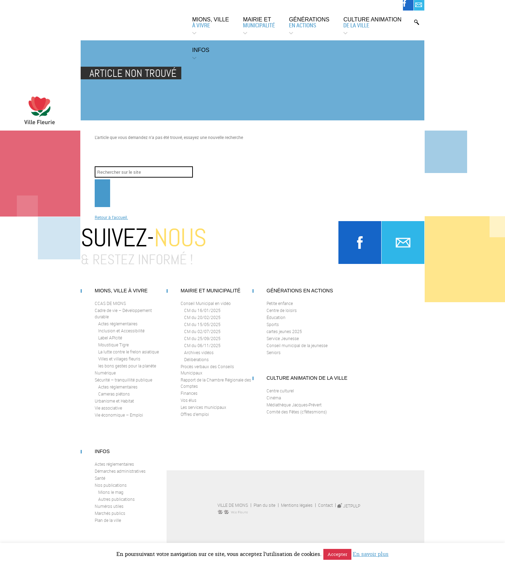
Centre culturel (280, 396)
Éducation (276, 323)
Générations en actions (300, 296)
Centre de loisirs (282, 316)
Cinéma (274, 403)
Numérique (105, 378)
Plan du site (264, 510)
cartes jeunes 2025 (284, 337)
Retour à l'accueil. (111, 223)
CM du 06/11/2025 (202, 351)
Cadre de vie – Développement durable (123, 319)
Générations (309, 22)
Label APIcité (110, 343)
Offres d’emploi (195, 420)
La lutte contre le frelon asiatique (128, 357)
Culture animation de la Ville (307, 383)
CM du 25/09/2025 (202, 344)
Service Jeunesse (283, 344)
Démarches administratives (120, 476)
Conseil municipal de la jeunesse (297, 351)
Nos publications (111, 490)
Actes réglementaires (117, 329)
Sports (273, 330)
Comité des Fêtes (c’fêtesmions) (297, 417)
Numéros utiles (109, 512)
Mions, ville (210, 22)
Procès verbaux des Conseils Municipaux (207, 375)
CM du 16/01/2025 (202, 316)
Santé (100, 483)
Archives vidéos (199, 358)
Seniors (274, 358)
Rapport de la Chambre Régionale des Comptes (216, 388)
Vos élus (188, 406)
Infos (200, 50)
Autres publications (116, 504)
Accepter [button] (337, 554)
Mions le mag (110, 497)
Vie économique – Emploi (119, 420)
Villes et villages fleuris (119, 364)
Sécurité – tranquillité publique (123, 385)
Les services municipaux (203, 413)
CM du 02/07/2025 (202, 337)
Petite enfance (280, 309)
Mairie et (259, 22)
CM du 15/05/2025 (202, 330)
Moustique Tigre (113, 350)
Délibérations (196, 365)
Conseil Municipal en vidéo (206, 309)
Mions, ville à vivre (121, 296)
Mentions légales (296, 510)
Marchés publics (110, 519)
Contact (325, 510)
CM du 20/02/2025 (202, 323)
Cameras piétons (114, 399)
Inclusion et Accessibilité (121, 336)
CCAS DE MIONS (110, 309)
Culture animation (372, 22)
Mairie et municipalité (211, 296)
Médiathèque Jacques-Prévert (294, 410)
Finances (189, 399)
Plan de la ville (108, 526)
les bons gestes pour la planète (127, 371)
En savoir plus (371, 554)
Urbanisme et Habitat (114, 406)
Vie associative (108, 413)
